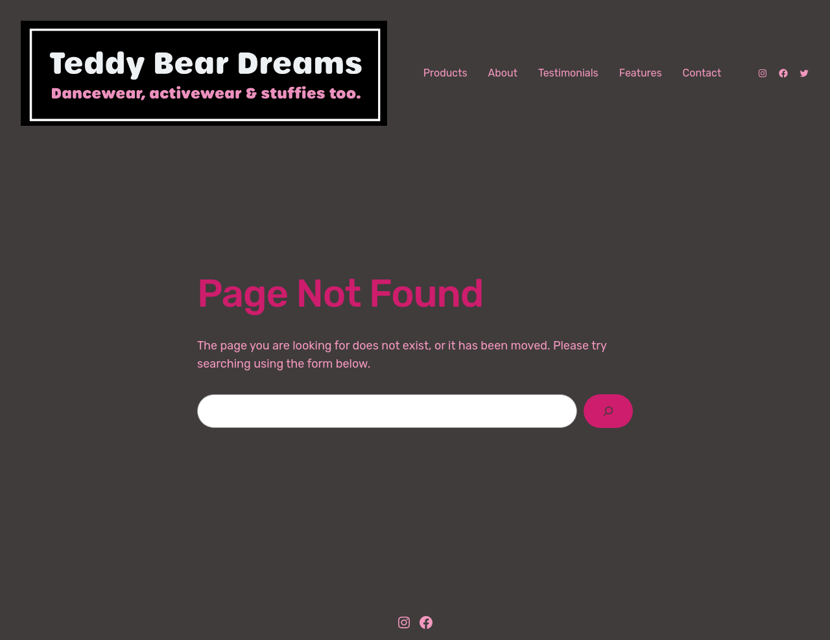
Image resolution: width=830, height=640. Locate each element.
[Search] (608, 411)
